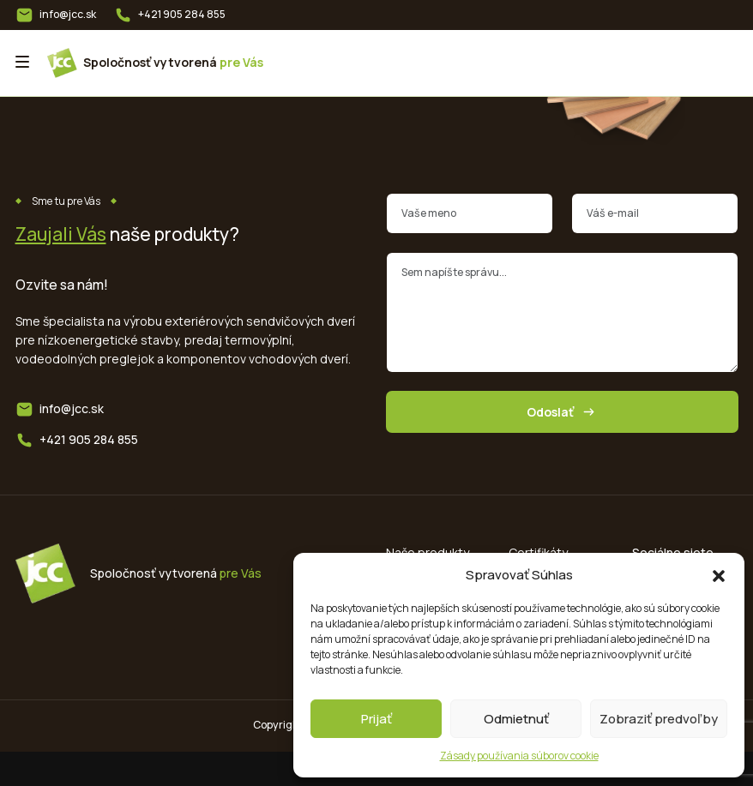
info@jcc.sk (67, 14)
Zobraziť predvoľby (658, 719)
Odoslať (562, 412)
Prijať (376, 719)
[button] (718, 575)
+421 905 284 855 (182, 14)
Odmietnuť (516, 719)
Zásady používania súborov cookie (519, 755)
